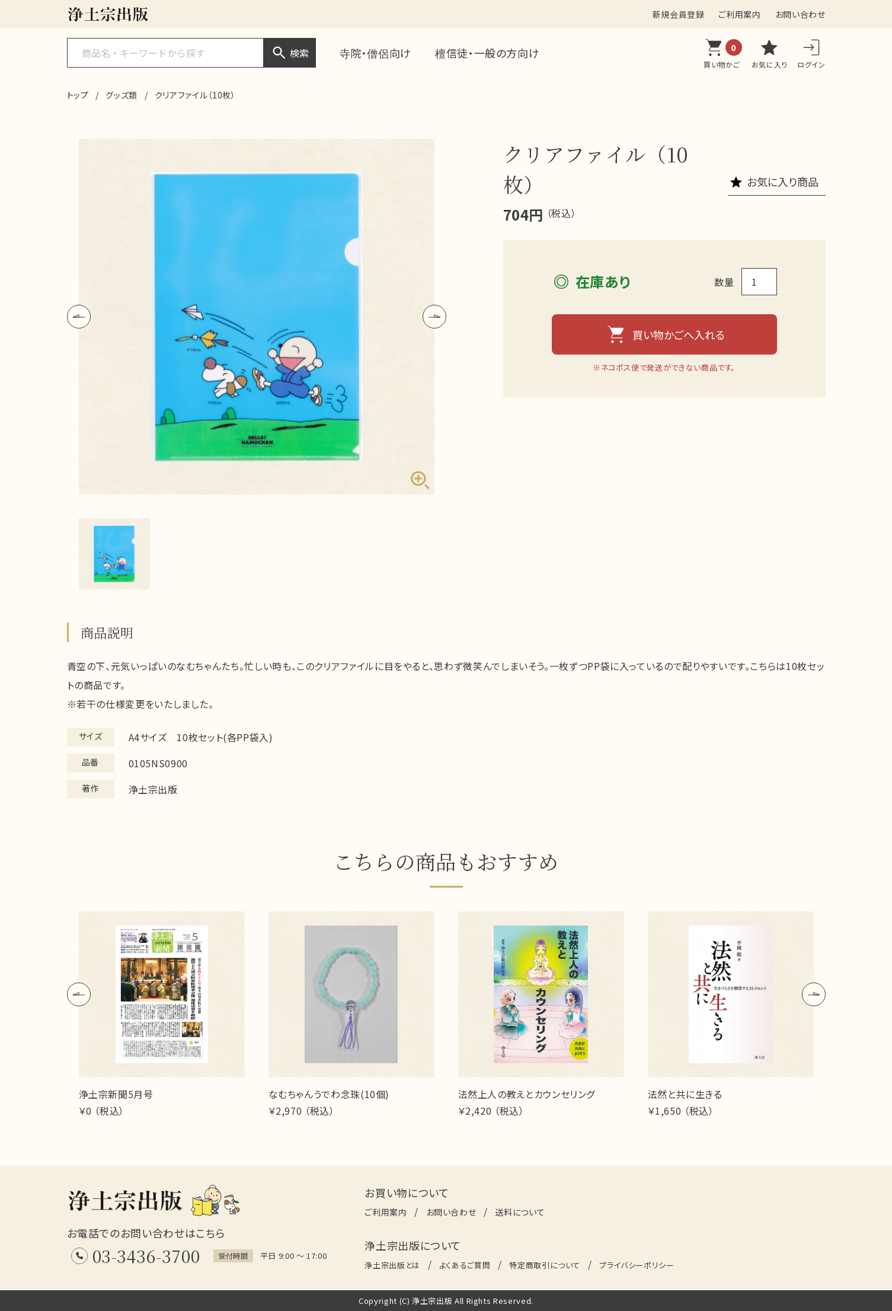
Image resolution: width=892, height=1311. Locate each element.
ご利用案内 (739, 14)
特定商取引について (544, 1265)
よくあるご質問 (464, 1265)
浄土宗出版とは (392, 1265)
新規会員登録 (679, 14)
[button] (79, 316)
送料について (520, 1212)
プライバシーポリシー (636, 1265)
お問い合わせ (800, 14)
